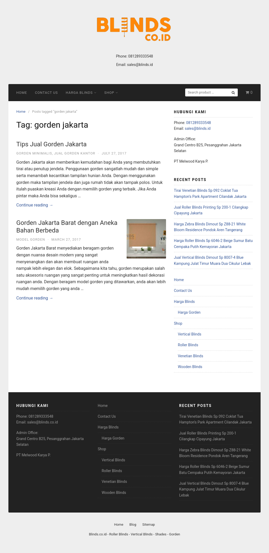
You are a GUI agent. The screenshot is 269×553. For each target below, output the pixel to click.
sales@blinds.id (140, 65)
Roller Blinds (188, 345)
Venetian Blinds (190, 356)
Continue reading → (34, 205)
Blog (133, 524)
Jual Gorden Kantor (74, 153)
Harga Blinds (79, 93)
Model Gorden (30, 239)
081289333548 (140, 56)
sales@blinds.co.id (42, 422)
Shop (109, 93)
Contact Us (46, 93)
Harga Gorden (189, 312)
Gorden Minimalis (34, 153)
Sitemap (148, 524)
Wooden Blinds (190, 367)
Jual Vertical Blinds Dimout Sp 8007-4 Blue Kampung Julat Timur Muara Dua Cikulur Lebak (214, 489)
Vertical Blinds (189, 334)
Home (21, 93)
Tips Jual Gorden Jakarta (51, 144)
